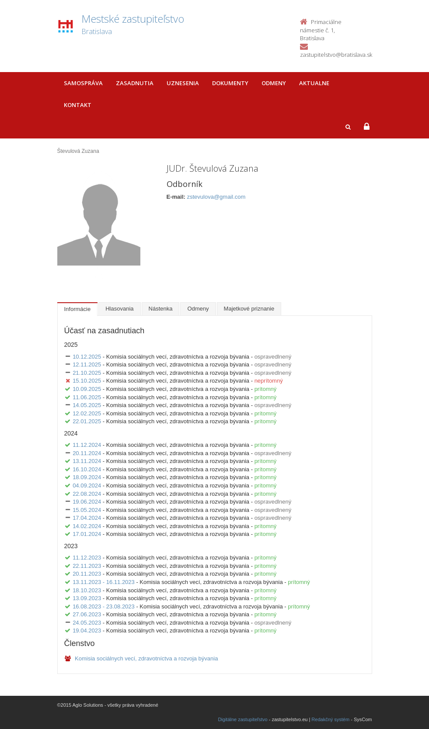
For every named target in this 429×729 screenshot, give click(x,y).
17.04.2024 (87, 518)
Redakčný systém (330, 719)
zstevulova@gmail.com (216, 196)
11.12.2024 (87, 445)
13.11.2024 (87, 461)
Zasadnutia (134, 83)
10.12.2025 (87, 356)
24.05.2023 (87, 622)
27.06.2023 (87, 614)
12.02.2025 (87, 413)
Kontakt (77, 105)
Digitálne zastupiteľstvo (242, 719)
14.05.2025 (87, 405)
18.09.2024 (87, 477)
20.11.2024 (87, 453)
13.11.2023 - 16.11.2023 (104, 582)
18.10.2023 (87, 590)
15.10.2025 (87, 380)
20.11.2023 (87, 573)
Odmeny (274, 83)
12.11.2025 (87, 364)
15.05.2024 (87, 510)
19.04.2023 (87, 630)
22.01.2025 (87, 421)
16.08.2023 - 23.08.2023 (104, 606)
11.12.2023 (87, 557)
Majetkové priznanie (249, 308)
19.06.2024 (87, 501)
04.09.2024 (87, 485)
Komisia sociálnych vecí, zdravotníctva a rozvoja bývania (141, 658)
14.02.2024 (87, 526)
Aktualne (314, 83)
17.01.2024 (87, 534)
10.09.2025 (87, 389)
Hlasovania (119, 308)
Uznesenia (183, 83)
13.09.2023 (87, 598)
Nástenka (161, 308)
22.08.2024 (87, 494)
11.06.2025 (87, 397)
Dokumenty (230, 83)
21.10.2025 (87, 373)
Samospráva (83, 83)
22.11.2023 (87, 566)
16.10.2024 (87, 469)
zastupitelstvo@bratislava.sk (336, 55)
